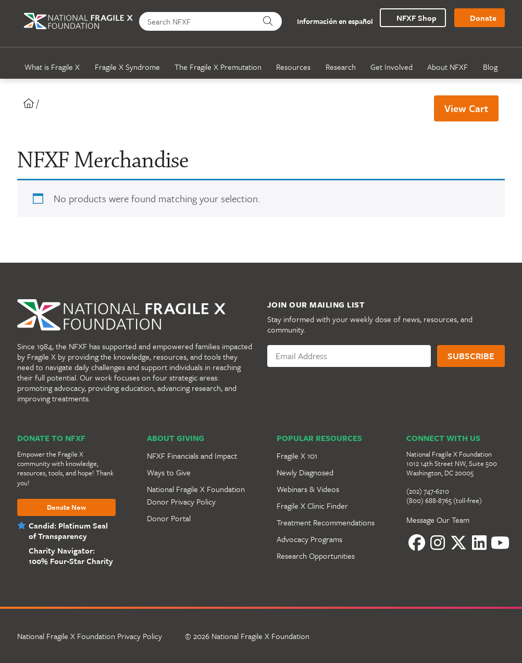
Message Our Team (437, 519)
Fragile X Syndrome (127, 66)
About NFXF (447, 66)
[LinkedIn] (479, 542)
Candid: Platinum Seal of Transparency (68, 530)
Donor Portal (169, 518)
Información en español (329, 22)
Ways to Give (169, 472)
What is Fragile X (52, 66)
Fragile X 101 (297, 455)
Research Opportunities (316, 555)
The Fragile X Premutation (218, 66)
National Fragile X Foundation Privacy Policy (89, 636)
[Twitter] (458, 542)
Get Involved (391, 66)
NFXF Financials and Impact (192, 455)
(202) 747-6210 (427, 491)
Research (341, 66)
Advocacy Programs (309, 539)
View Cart (466, 108)
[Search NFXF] (197, 21)
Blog (490, 66)
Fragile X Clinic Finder (312, 505)
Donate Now (66, 507)
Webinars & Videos (308, 489)
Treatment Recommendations (326, 522)
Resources (293, 66)
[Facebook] (416, 542)
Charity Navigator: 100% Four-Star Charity (70, 555)
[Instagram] (437, 542)
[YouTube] (500, 542)
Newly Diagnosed (305, 472)
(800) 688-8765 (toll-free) (444, 500)
